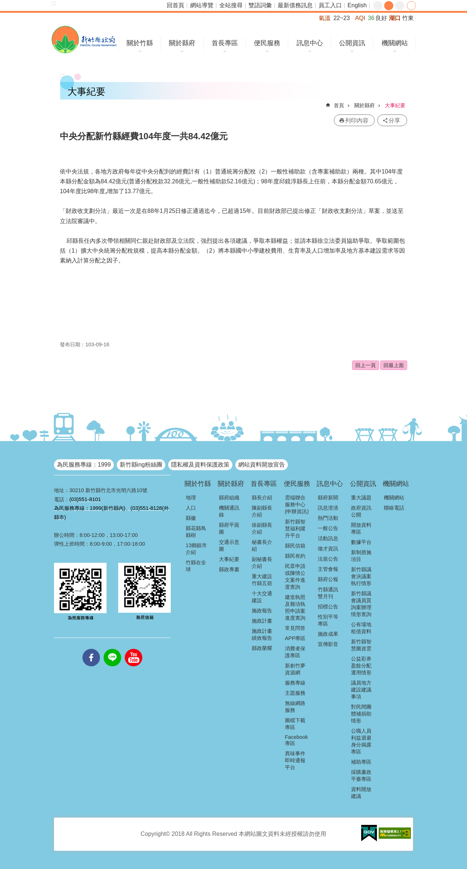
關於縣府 (182, 43)
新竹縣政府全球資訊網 (84, 39)
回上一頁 (365, 365)
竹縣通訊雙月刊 (328, 593)
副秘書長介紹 (262, 562)
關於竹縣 (140, 43)
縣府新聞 (328, 497)
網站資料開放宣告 (261, 464)
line (112, 649)
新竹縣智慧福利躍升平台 (295, 528)
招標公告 (328, 606)
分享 (411, 5)
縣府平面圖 (229, 528)
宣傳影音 (328, 644)
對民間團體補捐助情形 (361, 714)
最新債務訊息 (295, 5)
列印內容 (356, 120)
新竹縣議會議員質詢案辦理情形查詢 (361, 604)
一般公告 (328, 528)
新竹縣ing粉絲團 (141, 464)
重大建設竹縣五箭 (262, 579)
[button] (369, 833)
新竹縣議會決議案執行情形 (361, 576)
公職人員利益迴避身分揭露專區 (361, 741)
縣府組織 (229, 497)
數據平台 (361, 542)
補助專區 (361, 762)
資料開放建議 (361, 792)
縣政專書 (229, 569)
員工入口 (330, 5)
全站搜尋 (231, 5)
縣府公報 (328, 579)
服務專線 (295, 683)
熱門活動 (328, 518)
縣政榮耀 (262, 648)
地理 (191, 497)
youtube (133, 649)
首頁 (339, 105)
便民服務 (267, 43)
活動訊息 (328, 538)
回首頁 (175, 5)
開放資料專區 (361, 528)
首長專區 (225, 43)
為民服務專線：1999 (84, 464)
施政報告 (262, 610)
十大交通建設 (262, 597)
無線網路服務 (295, 706)
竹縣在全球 (196, 566)
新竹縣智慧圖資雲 (361, 645)
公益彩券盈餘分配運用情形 (361, 665)
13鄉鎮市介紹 (196, 548)
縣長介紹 (262, 497)
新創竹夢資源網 (295, 669)
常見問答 (295, 628)
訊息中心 (310, 43)
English (357, 5)
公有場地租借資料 (361, 627)
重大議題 (361, 497)
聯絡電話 (394, 508)
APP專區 (295, 638)
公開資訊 (352, 43)
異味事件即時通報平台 (295, 760)
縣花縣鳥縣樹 (196, 531)
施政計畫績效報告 (262, 634)
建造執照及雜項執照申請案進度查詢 (295, 607)
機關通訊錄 (229, 511)
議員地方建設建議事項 (361, 690)
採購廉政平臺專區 (361, 775)
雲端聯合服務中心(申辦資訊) (297, 504)
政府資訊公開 (361, 511)
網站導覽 (201, 5)
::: (53, 3)
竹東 (408, 18)
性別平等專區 (328, 620)
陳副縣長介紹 (262, 511)
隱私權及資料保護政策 (200, 464)
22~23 (341, 18)
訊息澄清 (328, 508)
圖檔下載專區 (295, 723)
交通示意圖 (229, 545)
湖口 (395, 18)
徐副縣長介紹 (262, 528)
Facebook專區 (296, 740)
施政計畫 (262, 621)
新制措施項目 (361, 555)
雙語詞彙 (260, 5)
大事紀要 (395, 105)
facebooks (91, 649)
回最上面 (393, 365)
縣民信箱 (295, 546)
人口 (191, 508)
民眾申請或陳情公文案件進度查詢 (295, 576)
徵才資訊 (328, 549)
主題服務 (295, 693)
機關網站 (395, 43)
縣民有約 (295, 556)
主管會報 (328, 569)
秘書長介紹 (262, 545)
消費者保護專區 (295, 652)
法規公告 (328, 559)
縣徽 (191, 518)
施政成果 (328, 634)
